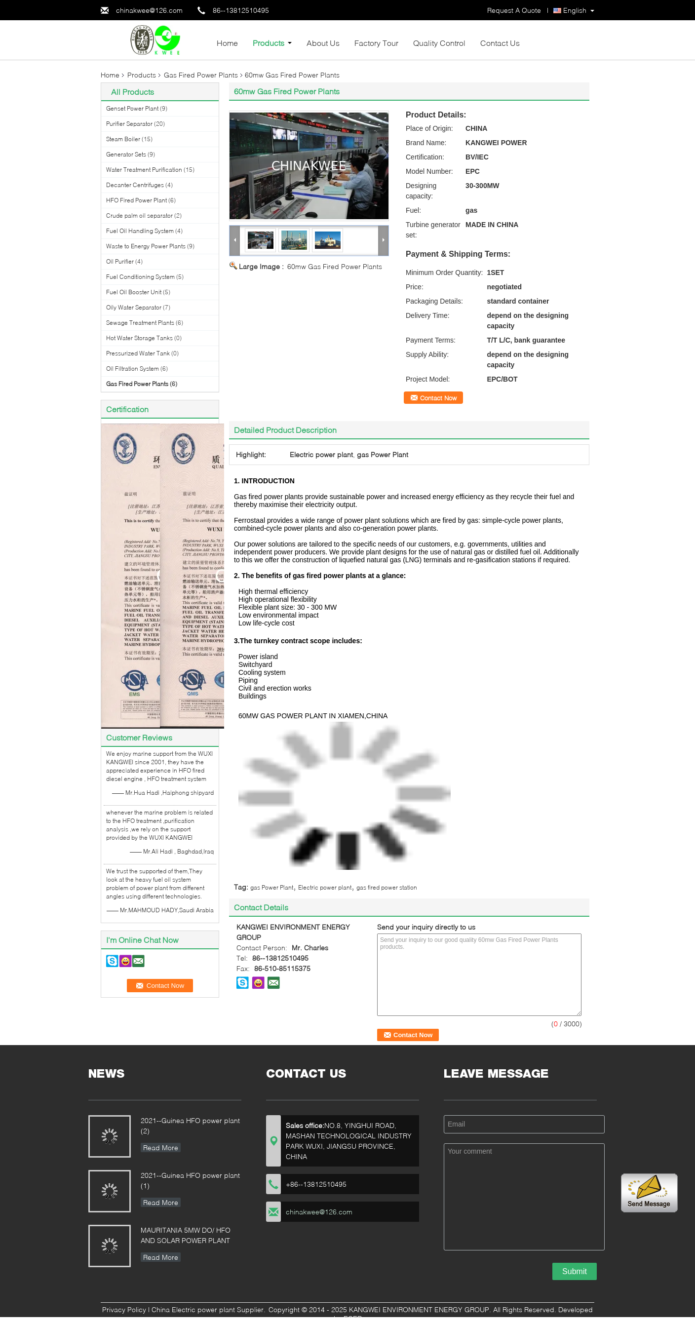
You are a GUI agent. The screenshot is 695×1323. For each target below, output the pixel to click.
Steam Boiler (123, 139)
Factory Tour (376, 42)
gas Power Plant (271, 887)
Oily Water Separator (133, 307)
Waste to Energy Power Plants (146, 246)
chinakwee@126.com (149, 10)
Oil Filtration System (132, 368)
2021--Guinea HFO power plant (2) (190, 1125)
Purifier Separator (129, 123)
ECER (353, 1318)
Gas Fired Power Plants (201, 75)
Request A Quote (514, 10)
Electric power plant (324, 887)
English (574, 10)
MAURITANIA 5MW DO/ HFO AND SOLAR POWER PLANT (186, 1235)
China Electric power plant (193, 1309)
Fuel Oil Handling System (140, 230)
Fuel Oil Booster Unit (133, 292)
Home (227, 42)
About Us (323, 42)
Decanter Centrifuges (135, 185)
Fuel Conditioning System (140, 276)
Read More (160, 1147)
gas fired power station (386, 887)
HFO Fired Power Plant (136, 200)
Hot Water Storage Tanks (139, 338)
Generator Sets (126, 154)
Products (268, 42)
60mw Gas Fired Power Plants (334, 266)
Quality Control (439, 42)
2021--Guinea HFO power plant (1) (190, 1180)
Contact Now (438, 398)
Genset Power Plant (132, 108)
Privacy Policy (124, 1309)
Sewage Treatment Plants (140, 322)
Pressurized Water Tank (138, 353)
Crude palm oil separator (139, 215)
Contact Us (500, 42)
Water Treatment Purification (144, 169)
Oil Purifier (120, 261)
